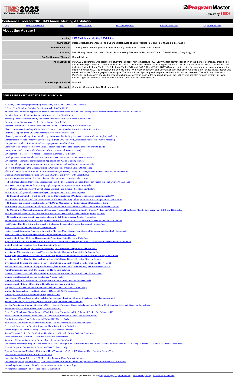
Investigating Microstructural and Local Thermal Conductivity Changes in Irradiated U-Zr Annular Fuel (52, 252)
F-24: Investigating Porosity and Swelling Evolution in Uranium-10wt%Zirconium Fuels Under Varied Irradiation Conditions (62, 206)
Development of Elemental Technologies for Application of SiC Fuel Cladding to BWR (44, 160)
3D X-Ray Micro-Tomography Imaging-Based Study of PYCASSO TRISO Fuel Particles (45, 104)
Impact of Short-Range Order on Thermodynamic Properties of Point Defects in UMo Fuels (46, 238)
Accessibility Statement (163, 375)
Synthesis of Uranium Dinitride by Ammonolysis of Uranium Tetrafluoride (39, 340)
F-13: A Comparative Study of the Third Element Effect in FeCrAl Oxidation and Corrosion (47, 178)
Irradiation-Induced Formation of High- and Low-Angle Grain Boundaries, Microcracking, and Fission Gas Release (57, 266)
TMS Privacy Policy (142, 375)
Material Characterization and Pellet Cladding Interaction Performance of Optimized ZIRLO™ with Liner (53, 273)
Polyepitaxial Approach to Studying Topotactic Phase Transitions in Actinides (40, 326)
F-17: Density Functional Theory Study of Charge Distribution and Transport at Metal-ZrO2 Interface (51, 188)
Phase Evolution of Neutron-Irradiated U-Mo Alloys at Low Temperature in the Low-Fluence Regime (51, 315)
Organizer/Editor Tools (212, 25)
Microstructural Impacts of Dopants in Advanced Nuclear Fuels (34, 277)
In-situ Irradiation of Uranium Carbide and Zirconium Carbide (33, 245)
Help (62, 25)
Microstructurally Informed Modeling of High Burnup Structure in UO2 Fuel (40, 284)
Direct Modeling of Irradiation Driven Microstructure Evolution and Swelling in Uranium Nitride (49, 164)
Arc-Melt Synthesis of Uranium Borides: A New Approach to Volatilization (39, 115)
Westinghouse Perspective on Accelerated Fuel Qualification (32, 368)
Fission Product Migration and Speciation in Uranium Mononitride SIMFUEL (40, 234)
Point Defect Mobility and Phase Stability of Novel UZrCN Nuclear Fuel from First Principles (48, 322)
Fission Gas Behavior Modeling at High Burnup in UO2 (30, 227)
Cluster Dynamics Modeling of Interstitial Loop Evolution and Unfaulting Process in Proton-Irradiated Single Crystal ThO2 (61, 136)
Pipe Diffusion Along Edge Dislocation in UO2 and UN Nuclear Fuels (37, 319)
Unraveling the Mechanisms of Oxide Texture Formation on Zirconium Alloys (40, 365)
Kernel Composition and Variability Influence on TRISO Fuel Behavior (37, 269)
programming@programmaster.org (115, 375)
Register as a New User (35, 25)
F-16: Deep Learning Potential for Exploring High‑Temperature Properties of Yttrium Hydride (48, 185)
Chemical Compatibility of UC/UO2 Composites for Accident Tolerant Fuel (39, 132)
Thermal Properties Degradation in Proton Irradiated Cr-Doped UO (36, 347)
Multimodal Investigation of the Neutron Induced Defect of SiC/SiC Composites (41, 291)
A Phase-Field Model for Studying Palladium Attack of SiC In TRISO (36, 108)
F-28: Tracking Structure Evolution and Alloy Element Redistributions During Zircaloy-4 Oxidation (50, 217)
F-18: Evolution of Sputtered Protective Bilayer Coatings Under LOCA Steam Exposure (45, 192)
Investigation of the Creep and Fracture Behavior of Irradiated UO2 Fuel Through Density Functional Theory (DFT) (58, 262)
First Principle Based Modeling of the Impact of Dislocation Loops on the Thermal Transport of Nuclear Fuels (55, 224)
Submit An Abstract (84, 25)
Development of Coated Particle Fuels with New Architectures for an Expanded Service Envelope (49, 157)
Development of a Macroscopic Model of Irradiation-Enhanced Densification (40, 153)
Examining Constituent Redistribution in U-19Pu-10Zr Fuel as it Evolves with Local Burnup (47, 174)
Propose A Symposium (125, 25)
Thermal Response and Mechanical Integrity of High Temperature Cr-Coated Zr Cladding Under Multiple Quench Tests (59, 351)
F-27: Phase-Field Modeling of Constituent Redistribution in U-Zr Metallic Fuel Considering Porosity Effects (55, 213)
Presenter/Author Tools (169, 25)
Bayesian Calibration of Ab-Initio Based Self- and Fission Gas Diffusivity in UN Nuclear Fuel (48, 125)
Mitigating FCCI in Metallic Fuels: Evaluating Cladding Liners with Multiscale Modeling (46, 287)
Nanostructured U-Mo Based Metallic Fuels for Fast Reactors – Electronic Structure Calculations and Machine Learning (60, 298)
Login (7, 25)
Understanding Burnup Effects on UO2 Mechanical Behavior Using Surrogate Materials (45, 358)
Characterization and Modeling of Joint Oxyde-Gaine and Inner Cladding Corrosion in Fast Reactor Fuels (53, 129)
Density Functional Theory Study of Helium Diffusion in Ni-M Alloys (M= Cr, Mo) (43, 150)
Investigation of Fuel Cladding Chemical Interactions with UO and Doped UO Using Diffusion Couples (53, 259)
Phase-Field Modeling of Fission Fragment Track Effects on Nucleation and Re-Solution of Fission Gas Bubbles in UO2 (60, 312)
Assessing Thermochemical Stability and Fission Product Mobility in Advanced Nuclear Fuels (48, 118)
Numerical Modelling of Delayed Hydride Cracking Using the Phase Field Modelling (44, 301)
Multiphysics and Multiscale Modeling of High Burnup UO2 (32, 294)
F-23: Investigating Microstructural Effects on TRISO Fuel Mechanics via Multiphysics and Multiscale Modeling (56, 203)
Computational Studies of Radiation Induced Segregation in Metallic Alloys (39, 143)
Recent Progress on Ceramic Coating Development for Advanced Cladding (39, 329)
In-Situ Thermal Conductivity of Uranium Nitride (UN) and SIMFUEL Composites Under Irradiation (51, 248)
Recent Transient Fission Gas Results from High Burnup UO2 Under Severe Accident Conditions (49, 333)
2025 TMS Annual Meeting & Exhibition (93, 38)
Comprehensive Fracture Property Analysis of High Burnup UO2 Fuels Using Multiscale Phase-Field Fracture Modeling (60, 139)
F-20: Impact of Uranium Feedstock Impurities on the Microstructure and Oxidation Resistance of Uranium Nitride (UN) (60, 195)
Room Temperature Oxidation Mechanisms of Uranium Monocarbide (36, 336)
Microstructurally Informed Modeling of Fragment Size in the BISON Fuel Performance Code (48, 280)
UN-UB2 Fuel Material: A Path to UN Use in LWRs (28, 354)
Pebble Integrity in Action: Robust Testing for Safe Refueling (33, 308)
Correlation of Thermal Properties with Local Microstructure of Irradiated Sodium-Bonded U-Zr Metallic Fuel (55, 146)
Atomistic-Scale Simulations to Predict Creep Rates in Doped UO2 (35, 122)
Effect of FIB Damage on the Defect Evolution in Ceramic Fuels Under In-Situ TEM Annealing (48, 167)
